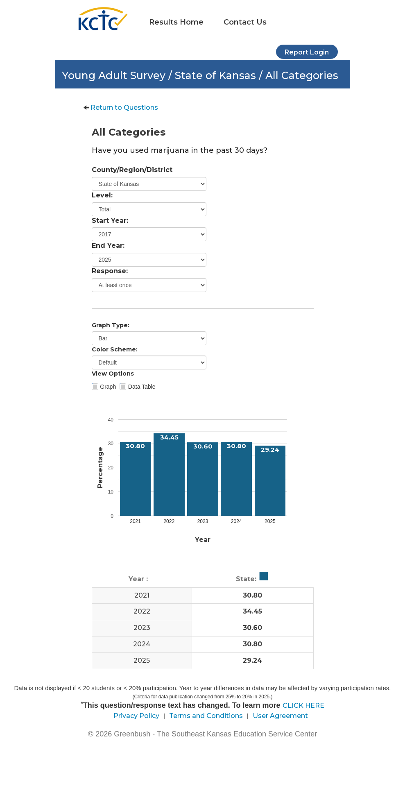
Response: (110, 271)
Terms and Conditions (206, 716)
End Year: (108, 245)
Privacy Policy (136, 716)
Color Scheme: (115, 349)
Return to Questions (124, 107)
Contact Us (245, 22)
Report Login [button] (307, 52)
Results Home (176, 22)
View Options (113, 373)
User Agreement (280, 716)
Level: (102, 195)
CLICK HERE (303, 705)
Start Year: (110, 220)
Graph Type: (110, 325)
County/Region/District (132, 170)
